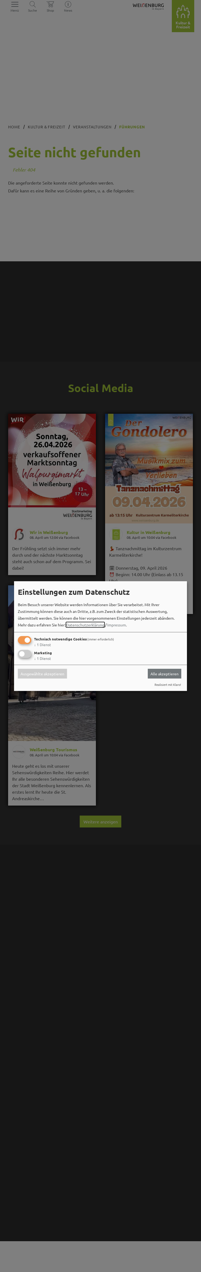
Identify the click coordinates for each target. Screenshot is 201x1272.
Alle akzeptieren (164, 673)
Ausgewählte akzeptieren (42, 673)
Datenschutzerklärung (85, 624)
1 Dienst (42, 644)
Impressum (116, 624)
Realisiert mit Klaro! (168, 684)
